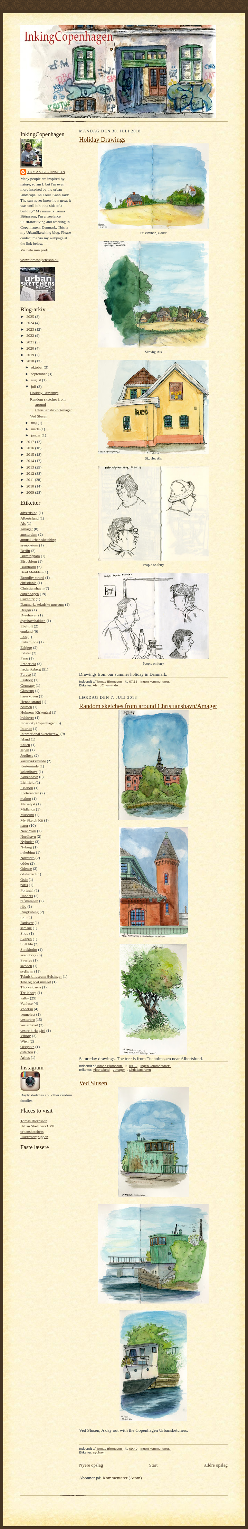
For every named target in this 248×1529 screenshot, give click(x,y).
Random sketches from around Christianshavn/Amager (148, 706)
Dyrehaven (28, 615)
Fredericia (28, 664)
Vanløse (26, 1003)
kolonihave (29, 771)
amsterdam (28, 534)
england (26, 631)
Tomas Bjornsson (46, 172)
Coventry (27, 599)
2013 (30, 467)
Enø (23, 637)
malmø (25, 798)
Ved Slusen (38, 416)
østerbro (26, 1052)
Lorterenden (29, 793)
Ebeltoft (26, 626)
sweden (26, 966)
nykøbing (27, 852)
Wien (24, 1041)
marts (36, 429)
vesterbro (27, 1019)
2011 (30, 479)
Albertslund (29, 518)
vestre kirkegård (32, 1030)
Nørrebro (27, 858)
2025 (30, 316)
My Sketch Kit (31, 820)
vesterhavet (29, 1025)
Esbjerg (26, 647)
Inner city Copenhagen (38, 723)
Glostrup (27, 690)
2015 (30, 454)
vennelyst (27, 1014)
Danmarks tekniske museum (42, 604)
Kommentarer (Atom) (122, 1477)
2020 (30, 348)
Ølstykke (27, 1047)
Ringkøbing (29, 912)
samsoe (26, 928)
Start (153, 1465)
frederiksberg (30, 669)
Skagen (26, 939)
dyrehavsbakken (33, 620)
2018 (30, 361)
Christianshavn (32, 588)
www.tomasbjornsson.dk (39, 260)
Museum (27, 815)
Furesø (25, 674)
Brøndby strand (32, 577)
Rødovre (27, 923)
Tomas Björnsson (33, 1121)
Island (25, 739)
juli (34, 386)
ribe (23, 906)
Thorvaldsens (30, 987)
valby (24, 998)
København (29, 777)
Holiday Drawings (44, 393)
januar (36, 435)
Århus (25, 1057)
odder (24, 863)
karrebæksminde (33, 761)
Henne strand (30, 702)
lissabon (26, 788)
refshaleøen (29, 901)
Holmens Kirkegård (35, 712)
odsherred (28, 874)
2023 (30, 329)
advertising (29, 513)
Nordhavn (28, 836)
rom (23, 917)
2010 (30, 486)
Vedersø (26, 1009)
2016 (30, 448)
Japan (24, 750)
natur (24, 825)
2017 (30, 442)
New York (28, 831)
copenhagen (29, 594)
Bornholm (28, 567)
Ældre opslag (216, 1465)
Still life (26, 944)
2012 (30, 473)
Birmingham (30, 556)
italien (25, 745)
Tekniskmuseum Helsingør (41, 976)
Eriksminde (29, 642)
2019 (30, 355)
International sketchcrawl (39, 734)
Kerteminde (29, 766)
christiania (28, 583)
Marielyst (27, 804)
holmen (26, 707)
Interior (26, 728)
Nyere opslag (91, 1465)
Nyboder (27, 841)
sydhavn (26, 971)
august (36, 380)
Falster (25, 653)
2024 (30, 323)
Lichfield (27, 782)
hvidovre (27, 717)
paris (24, 885)
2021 (30, 342)
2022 (30, 335)
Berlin (25, 551)
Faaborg (26, 680)
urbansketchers (32, 1131)
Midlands (27, 809)
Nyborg (26, 847)
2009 (30, 492)
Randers (26, 896)
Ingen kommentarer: (155, 681)
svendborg (28, 955)
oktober (37, 367)
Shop (24, 933)
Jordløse (26, 755)
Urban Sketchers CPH (37, 1126)
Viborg (25, 1036)
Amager (26, 529)
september (39, 374)
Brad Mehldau (31, 572)
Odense (26, 868)
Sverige (26, 960)
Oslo (24, 879)
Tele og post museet (35, 982)
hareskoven (29, 696)
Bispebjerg (28, 561)
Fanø (24, 658)
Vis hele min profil (34, 250)
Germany (27, 685)
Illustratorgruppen (34, 1137)
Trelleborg (28, 992)
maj (34, 423)
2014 (30, 461)
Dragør (25, 610)
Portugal (27, 890)
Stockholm (28, 949)
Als (23, 523)
